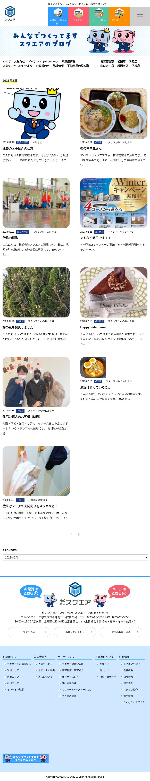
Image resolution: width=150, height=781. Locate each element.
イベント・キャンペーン (43, 61)
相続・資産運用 (107, 675)
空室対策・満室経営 (73, 669)
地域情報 (58, 65)
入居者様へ (40, 655)
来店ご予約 (29, 632)
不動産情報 (68, 61)
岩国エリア (13, 669)
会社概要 (128, 669)
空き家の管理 (69, 694)
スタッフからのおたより (17, 65)
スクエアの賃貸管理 (73, 663)
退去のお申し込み (121, 632)
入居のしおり (45, 663)
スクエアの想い (131, 663)
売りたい (104, 663)
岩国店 (121, 61)
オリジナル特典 (46, 669)
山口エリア (13, 682)
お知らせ (19, 61)
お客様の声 (42, 65)
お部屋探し (9, 655)
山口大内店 (107, 65)
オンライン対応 (15, 688)
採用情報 (128, 694)
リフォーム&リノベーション (77, 688)
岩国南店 (122, 65)
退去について (45, 675)
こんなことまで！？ (134, 701)
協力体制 (128, 682)
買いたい (104, 669)
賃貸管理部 (107, 61)
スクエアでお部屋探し (19, 663)
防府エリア (13, 675)
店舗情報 (128, 675)
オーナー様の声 (70, 675)
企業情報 (124, 655)
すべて (7, 61)
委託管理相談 (69, 682)
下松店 (136, 65)
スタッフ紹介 (130, 688)
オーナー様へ (65, 655)
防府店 (133, 61)
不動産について (104, 655)
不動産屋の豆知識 (78, 65)
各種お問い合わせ (75, 632)
